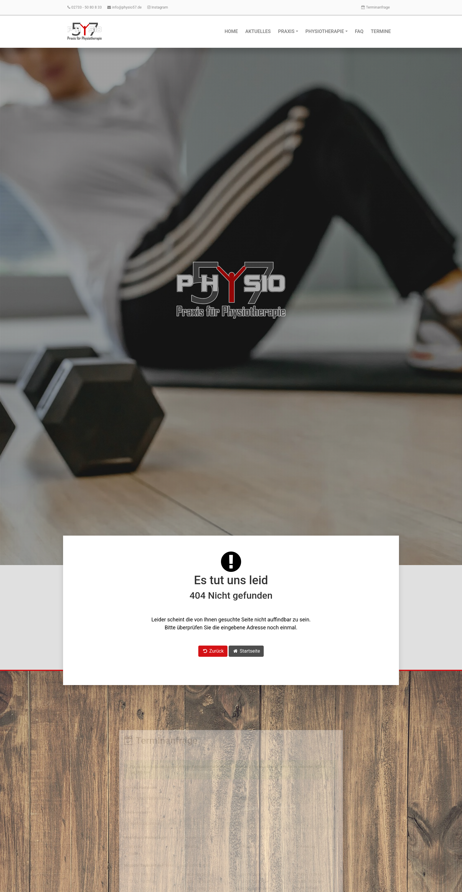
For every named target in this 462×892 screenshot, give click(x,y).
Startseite (246, 651)
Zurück (213, 651)
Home (231, 31)
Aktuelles (258, 31)
